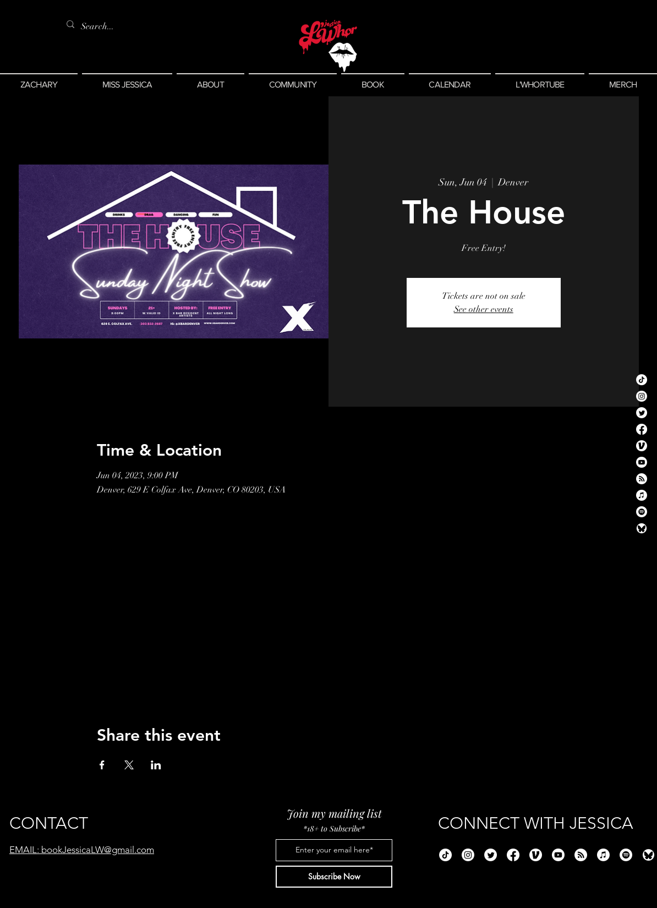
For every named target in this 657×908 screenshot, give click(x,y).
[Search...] (99, 26)
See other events (483, 309)
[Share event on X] (129, 765)
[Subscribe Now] (334, 877)
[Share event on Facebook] (102, 765)
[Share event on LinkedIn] (156, 765)
